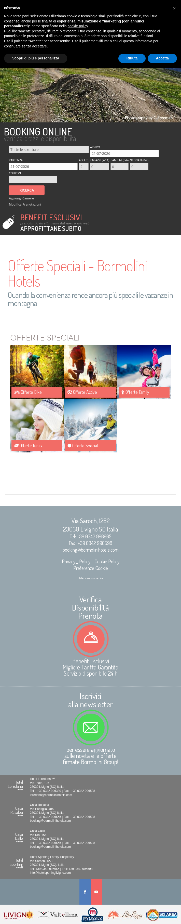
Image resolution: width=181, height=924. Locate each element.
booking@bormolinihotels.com (91, 549)
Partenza (16, 160)
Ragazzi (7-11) (99, 160)
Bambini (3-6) (119, 160)
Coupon (15, 173)
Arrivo (95, 147)
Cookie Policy (106, 561)
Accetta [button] (162, 58)
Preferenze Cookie (90, 568)
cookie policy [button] (78, 26)
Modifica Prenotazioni (25, 202)
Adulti (84, 160)
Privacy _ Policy (76, 561)
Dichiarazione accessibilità (90, 577)
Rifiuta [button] (132, 58)
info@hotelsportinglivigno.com (51, 873)
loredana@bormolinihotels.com (52, 795)
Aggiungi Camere (21, 197)
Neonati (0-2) (139, 160)
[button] (174, 8)
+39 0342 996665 (94, 536)
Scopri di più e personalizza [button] (35, 58)
